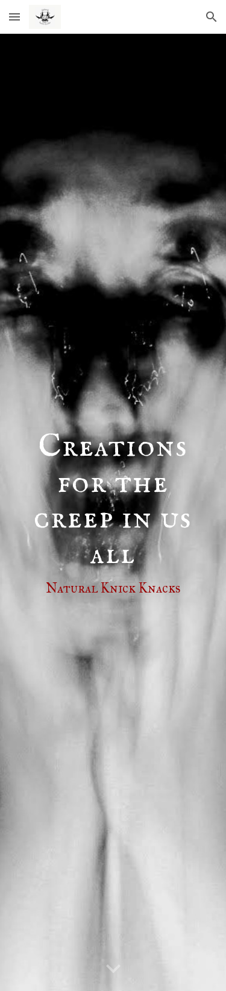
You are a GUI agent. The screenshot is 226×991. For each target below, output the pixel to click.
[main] (113, 512)
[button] (14, 16)
